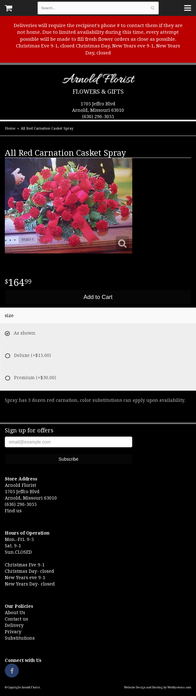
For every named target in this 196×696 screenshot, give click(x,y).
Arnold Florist (98, 81)
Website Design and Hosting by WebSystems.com (157, 687)
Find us (13, 510)
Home (10, 128)
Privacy (13, 631)
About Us (15, 612)
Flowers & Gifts (98, 91)
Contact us (16, 618)
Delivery (14, 625)
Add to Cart (98, 297)
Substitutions (20, 638)
